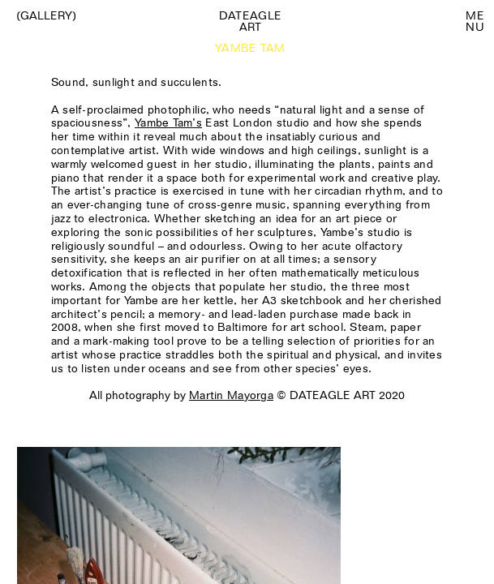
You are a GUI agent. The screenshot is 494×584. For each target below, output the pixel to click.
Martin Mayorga (231, 395)
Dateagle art (250, 21)
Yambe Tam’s (168, 122)
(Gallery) (46, 15)
